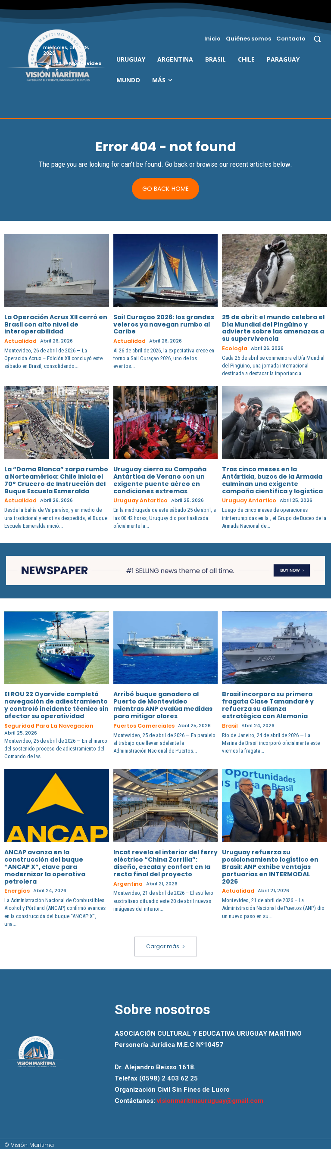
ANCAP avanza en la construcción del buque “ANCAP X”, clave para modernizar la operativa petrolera (44, 865)
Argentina (126, 882)
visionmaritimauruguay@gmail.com (210, 1098)
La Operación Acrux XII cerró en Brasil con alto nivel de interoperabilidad (55, 324)
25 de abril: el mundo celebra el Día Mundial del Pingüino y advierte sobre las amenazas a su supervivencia (273, 328)
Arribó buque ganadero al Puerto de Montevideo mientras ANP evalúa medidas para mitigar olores (162, 704)
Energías (16, 889)
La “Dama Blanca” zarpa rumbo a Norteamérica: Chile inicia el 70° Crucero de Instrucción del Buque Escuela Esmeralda (56, 480)
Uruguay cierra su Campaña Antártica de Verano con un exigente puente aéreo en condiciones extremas (159, 480)
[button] (317, 38)
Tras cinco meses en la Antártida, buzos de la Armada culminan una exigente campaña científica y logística (272, 480)
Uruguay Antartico (137, 500)
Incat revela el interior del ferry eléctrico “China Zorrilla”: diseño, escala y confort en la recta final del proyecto (165, 862)
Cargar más (165, 944)
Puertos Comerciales (141, 725)
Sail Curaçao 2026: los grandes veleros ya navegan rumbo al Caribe (163, 324)
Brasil (229, 725)
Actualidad (18, 342)
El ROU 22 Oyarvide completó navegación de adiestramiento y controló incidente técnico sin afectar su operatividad (56, 704)
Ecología (233, 349)
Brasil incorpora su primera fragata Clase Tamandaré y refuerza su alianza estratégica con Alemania (268, 704)
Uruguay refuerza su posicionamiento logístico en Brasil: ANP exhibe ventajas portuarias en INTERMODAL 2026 (270, 865)
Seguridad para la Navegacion (44, 725)
